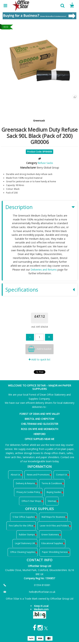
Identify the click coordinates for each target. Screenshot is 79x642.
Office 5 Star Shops (31, 501)
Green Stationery (50, 534)
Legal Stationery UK (25, 543)
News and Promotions (38, 474)
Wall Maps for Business (53, 516)
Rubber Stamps (27, 534)
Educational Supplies (52, 543)
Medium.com (41, 609)
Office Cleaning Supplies (22, 552)
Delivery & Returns (25, 483)
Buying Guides (54, 492)
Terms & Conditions (52, 483)
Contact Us (61, 474)
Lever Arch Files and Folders (54, 525)
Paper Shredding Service (55, 552)
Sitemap (52, 501)
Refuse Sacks (45, 163)
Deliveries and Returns (44, 269)
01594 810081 (42, 585)
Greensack (39, 120)
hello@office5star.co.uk (42, 591)
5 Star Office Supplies (24, 516)
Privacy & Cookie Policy (28, 492)
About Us (15, 474)
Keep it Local (41, 606)
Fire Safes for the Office (21, 525)
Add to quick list (39, 359)
